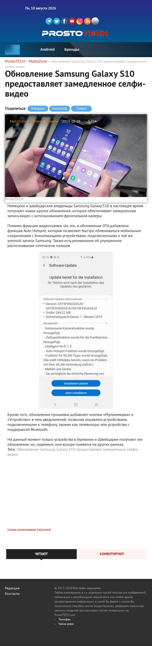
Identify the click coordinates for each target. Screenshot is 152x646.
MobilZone (18, 122)
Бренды (71, 49)
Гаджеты (52, 122)
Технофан (64, 620)
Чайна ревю (66, 624)
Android (47, 49)
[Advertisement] (76, 495)
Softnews (36, 122)
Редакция (12, 588)
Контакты (12, 594)
